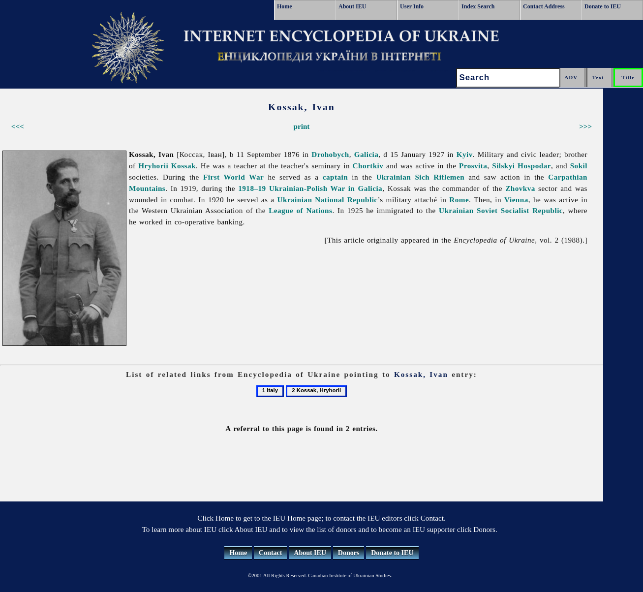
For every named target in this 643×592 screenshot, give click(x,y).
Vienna (516, 199)
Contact (270, 553)
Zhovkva (520, 188)
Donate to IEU (602, 6)
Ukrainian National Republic (327, 199)
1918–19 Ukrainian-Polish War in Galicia (310, 188)
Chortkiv (368, 165)
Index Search (477, 6)
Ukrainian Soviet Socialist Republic (501, 210)
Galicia (366, 154)
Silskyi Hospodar (521, 165)
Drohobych (330, 154)
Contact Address (544, 6)
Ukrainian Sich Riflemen (420, 177)
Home (284, 6)
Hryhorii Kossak (167, 165)
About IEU (352, 6)
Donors (349, 553)
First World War (233, 177)
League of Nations (300, 210)
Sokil (578, 165)
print (302, 126)
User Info (412, 6)
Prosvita (473, 165)
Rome (459, 199)
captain (335, 177)
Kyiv (465, 154)
